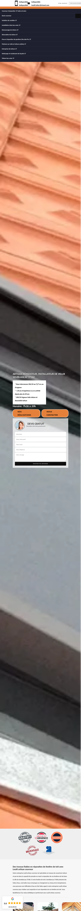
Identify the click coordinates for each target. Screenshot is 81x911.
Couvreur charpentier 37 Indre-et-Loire (14, 11)
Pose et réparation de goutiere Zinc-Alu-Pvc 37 (16, 39)
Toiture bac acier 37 (8, 58)
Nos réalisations (24, 413)
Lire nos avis (12, 906)
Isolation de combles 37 (9, 20)
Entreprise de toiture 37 (9, 49)
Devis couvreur (6, 16)
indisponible (23, 2)
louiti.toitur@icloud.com (40, 5)
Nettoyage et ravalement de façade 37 (14, 54)
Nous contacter (52, 413)
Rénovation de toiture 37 (10, 35)
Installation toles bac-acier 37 (11, 25)
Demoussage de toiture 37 (10, 30)
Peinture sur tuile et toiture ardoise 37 (14, 44)
